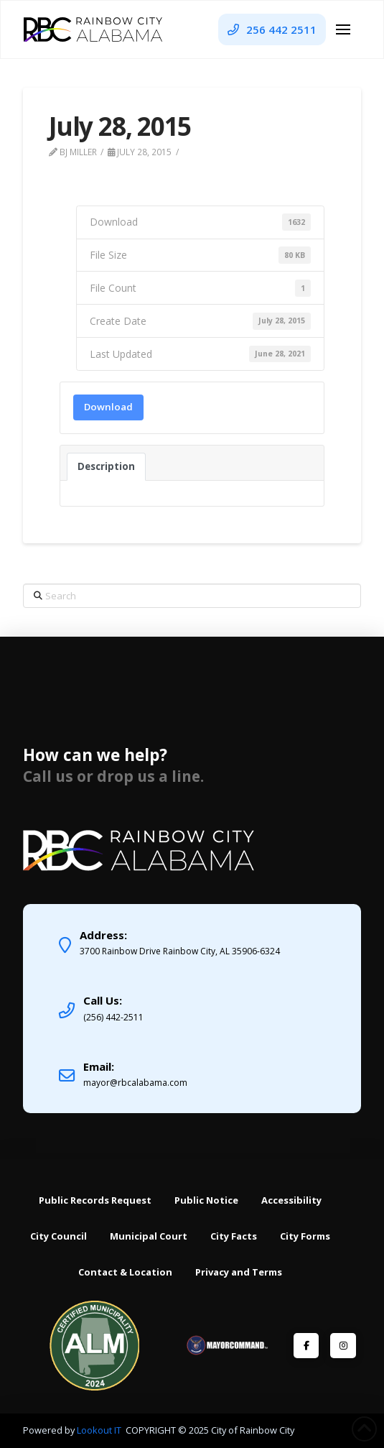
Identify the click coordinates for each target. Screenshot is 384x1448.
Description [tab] (106, 466)
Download (108, 406)
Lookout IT (100, 1430)
